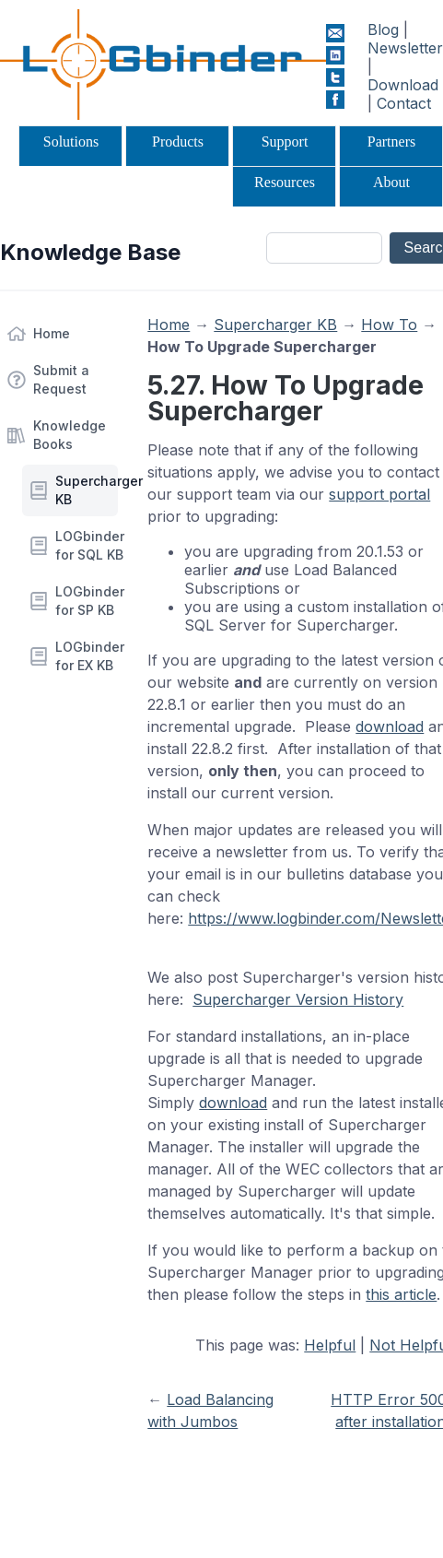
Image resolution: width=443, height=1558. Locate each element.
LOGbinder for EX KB (86, 656)
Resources (284, 182)
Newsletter (405, 48)
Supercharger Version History (297, 999)
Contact (404, 103)
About (391, 182)
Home (51, 333)
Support (285, 141)
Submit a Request (61, 379)
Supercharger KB (86, 490)
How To (389, 324)
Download (402, 85)
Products (178, 141)
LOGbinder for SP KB (86, 601)
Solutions (71, 141)
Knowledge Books (69, 435)
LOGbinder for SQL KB (86, 545)
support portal (379, 494)
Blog (383, 29)
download (390, 726)
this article (401, 1294)
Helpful (330, 1345)
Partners (391, 141)
